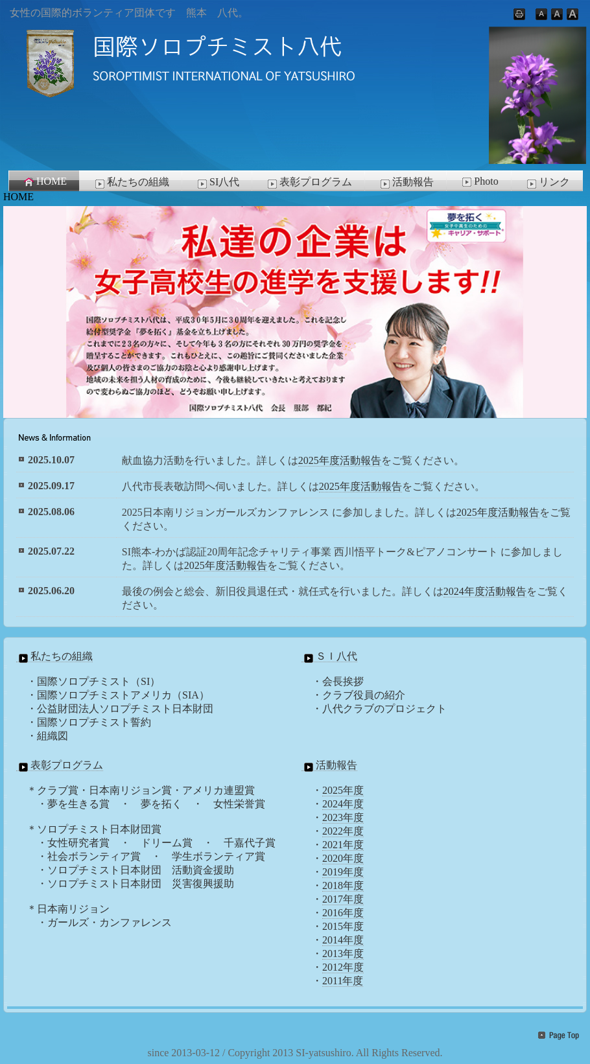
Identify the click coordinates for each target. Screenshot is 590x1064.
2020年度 (343, 858)
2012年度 (343, 967)
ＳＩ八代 (329, 656)
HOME (44, 181)
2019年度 (343, 871)
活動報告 (406, 182)
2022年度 (343, 831)
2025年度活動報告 (339, 460)
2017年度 (343, 899)
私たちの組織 (131, 182)
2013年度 (343, 953)
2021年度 (343, 844)
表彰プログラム (308, 182)
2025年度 (343, 790)
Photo (479, 181)
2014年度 (343, 939)
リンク (547, 182)
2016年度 (343, 912)
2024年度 (343, 803)
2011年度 (342, 980)
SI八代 (217, 182)
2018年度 (343, 885)
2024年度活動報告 (484, 591)
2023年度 (343, 817)
